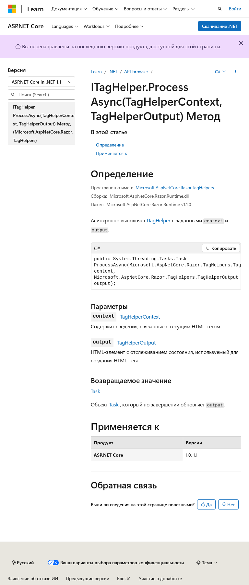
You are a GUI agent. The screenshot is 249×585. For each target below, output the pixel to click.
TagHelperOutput (136, 342)
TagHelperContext (140, 316)
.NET (113, 71)
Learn (96, 71)
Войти (235, 9)
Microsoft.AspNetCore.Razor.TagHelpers (175, 187)
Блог (121, 578)
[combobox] (41, 81)
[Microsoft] (12, 9)
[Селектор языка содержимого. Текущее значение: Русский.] (23, 562)
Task (95, 391)
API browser (136, 71)
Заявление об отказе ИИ (33, 578)
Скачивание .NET (220, 26)
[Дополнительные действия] (235, 71)
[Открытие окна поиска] (219, 9)
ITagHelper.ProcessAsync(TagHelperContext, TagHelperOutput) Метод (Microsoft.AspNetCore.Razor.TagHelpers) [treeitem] (43, 123)
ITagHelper (159, 220)
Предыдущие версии (87, 578)
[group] (166, 271)
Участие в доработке (160, 578)
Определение (110, 145)
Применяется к (111, 153)
